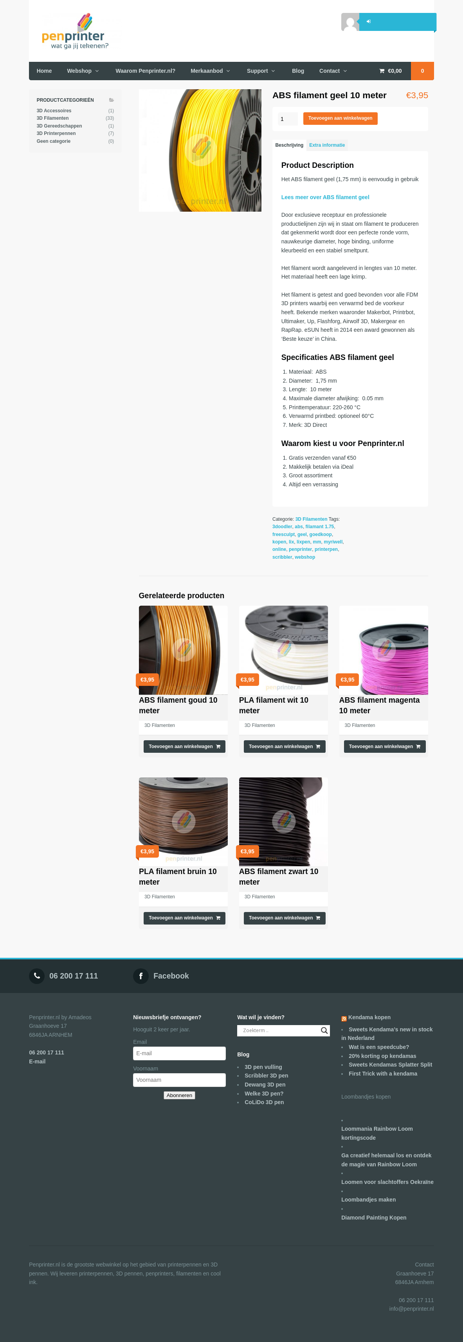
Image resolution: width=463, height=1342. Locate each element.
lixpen (303, 542)
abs (299, 526)
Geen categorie (54, 141)
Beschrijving (289, 145)
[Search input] (280, 1030)
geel (302, 534)
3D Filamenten (311, 519)
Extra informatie (327, 145)
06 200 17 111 (73, 975)
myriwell (333, 542)
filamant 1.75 (320, 526)
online (279, 549)
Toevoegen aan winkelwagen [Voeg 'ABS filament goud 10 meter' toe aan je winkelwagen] (181, 746)
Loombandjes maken (368, 1199)
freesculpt (283, 534)
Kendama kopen (369, 1017)
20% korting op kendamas (382, 1056)
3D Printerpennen (56, 133)
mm (317, 542)
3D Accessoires (54, 110)
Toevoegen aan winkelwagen (340, 118)
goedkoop (321, 534)
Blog (298, 71)
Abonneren (179, 1095)
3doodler (282, 526)
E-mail (37, 1061)
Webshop (79, 71)
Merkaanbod (207, 71)
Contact (329, 71)
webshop (305, 557)
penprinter (300, 549)
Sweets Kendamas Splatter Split (390, 1064)
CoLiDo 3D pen (264, 1102)
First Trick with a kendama (383, 1073)
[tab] (289, 145)
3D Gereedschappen (59, 126)
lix (291, 542)
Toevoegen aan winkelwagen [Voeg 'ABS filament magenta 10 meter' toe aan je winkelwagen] (381, 746)
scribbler (282, 557)
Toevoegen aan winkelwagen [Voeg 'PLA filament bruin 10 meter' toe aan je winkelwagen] (181, 918)
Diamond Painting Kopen (373, 1217)
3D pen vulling (263, 1067)
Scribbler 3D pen (266, 1075)
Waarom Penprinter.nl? (146, 71)
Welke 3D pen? (264, 1093)
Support (257, 71)
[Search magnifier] (324, 1030)
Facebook (171, 975)
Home (44, 71)
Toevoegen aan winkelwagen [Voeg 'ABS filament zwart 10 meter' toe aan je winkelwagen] (281, 918)
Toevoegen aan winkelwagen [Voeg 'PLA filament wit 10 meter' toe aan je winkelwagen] (281, 746)
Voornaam (145, 1068)
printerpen (326, 549)
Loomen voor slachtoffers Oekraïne (387, 1182)
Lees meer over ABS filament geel (325, 197)
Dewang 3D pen (265, 1084)
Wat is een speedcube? (379, 1047)
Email (140, 1042)
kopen (279, 542)
